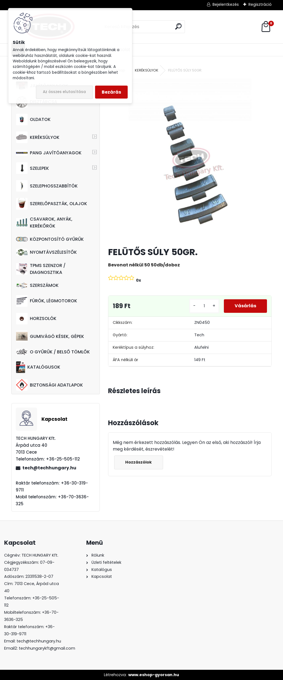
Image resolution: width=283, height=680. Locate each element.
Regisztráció (260, 4)
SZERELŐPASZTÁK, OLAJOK (51, 204)
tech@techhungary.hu (49, 468)
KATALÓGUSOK (38, 367)
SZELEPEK (32, 168)
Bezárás (111, 92)
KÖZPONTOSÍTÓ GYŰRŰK (50, 239)
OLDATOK (33, 119)
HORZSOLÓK (36, 318)
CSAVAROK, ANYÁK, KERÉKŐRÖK (44, 222)
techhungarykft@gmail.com (47, 648)
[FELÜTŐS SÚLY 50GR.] (190, 160)
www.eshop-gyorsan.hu (153, 675)
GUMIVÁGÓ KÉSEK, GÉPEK (50, 336)
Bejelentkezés (226, 4)
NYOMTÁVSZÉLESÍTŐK (46, 252)
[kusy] (204, 306)
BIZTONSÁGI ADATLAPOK (49, 385)
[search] (178, 26)
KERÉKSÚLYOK (37, 137)
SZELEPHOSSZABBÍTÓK (47, 186)
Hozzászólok (138, 462)
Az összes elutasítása (64, 91)
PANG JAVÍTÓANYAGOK (49, 153)
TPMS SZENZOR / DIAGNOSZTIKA (40, 269)
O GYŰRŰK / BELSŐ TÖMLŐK (53, 352)
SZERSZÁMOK (37, 285)
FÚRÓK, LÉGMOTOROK (46, 301)
